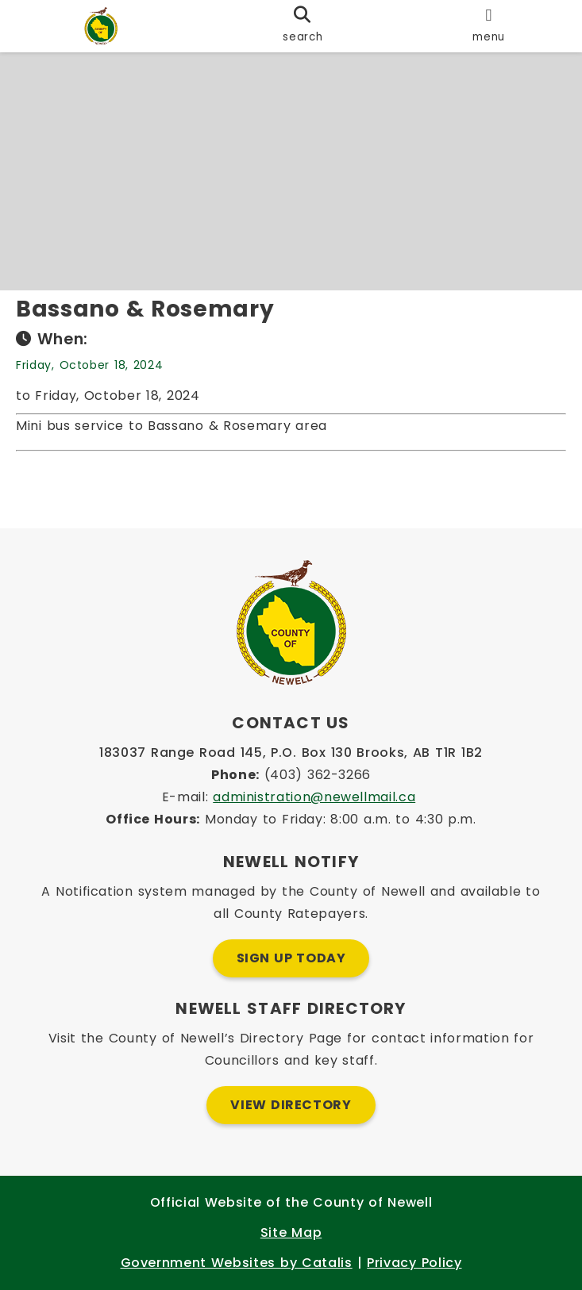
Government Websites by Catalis (237, 1263)
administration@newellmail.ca (314, 797)
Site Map (291, 1232)
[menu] (488, 26)
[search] (302, 26)
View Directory (290, 1105)
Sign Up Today (291, 958)
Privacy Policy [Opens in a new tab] (414, 1263)
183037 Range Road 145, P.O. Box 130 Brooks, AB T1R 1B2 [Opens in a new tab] (291, 752)
